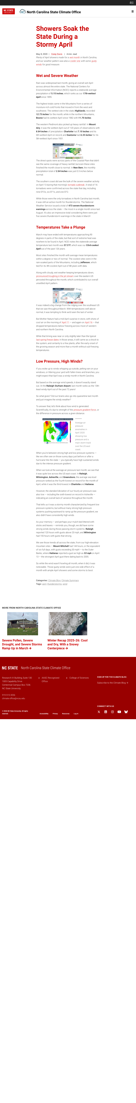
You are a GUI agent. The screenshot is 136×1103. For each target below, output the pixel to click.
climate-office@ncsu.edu (13, 698)
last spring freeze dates (47, 339)
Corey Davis (56, 54)
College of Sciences (79, 677)
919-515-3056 (8, 695)
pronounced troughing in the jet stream (55, 276)
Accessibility (44, 714)
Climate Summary (70, 580)
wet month (75, 57)
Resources (65, 714)
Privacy (55, 714)
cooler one (75, 61)
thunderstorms (54, 584)
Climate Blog (54, 580)
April (44, 584)
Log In (76, 714)
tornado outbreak (76, 184)
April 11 (65, 322)
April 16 (88, 322)
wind (65, 584)
